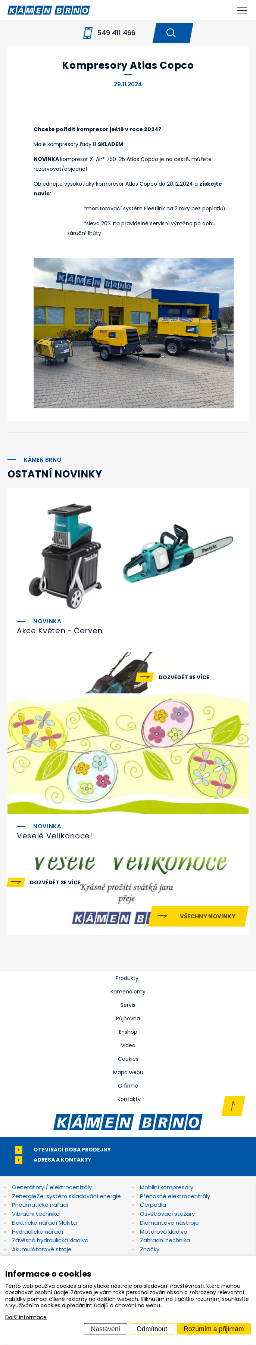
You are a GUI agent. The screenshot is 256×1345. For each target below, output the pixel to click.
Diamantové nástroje (169, 1223)
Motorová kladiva (163, 1232)
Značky (149, 1249)
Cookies (128, 1059)
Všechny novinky (207, 916)
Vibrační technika (36, 1214)
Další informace (26, 1317)
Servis (128, 1005)
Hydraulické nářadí (37, 1232)
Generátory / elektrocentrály (52, 1187)
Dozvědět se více (184, 677)
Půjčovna (128, 1018)
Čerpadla (153, 1205)
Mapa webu (128, 1072)
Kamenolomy (128, 991)
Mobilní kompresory (166, 1187)
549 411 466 (116, 32)
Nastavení (106, 1328)
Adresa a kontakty (62, 1160)
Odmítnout (152, 1328)
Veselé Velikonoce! (55, 836)
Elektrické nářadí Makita (44, 1223)
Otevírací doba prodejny (72, 1150)
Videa (128, 1045)
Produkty (127, 978)
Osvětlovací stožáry (167, 1214)
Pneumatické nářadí (40, 1205)
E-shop (128, 1032)
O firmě (128, 1085)
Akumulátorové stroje (42, 1249)
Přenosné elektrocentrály (175, 1196)
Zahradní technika (165, 1240)
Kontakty (129, 1099)
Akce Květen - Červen (60, 630)
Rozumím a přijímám (214, 1328)
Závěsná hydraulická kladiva (50, 1240)
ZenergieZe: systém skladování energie (66, 1196)
